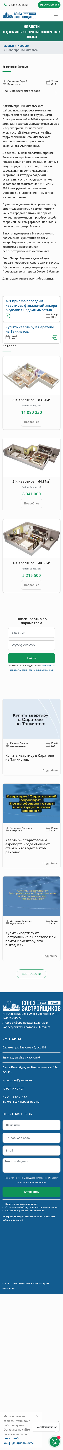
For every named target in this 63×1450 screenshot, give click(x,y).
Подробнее (31, 422)
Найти (31, 658)
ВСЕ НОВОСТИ (31, 974)
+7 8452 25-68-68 (17, 5)
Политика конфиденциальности (21, 1203)
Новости (23, 45)
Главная (8, 45)
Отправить (31, 1192)
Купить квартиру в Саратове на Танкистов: (30, 329)
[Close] (37, 1416)
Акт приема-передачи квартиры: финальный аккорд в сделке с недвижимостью (31, 305)
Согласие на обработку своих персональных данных (32, 1207)
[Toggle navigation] (55, 15)
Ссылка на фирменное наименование (24, 1210)
